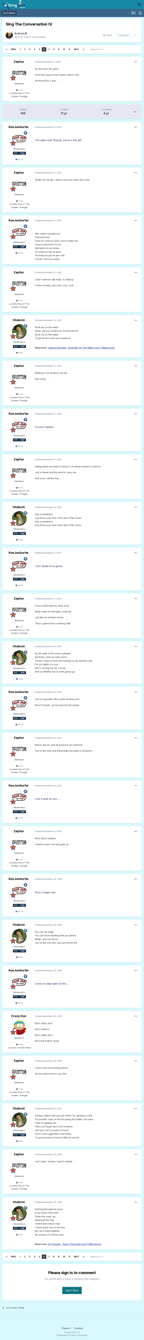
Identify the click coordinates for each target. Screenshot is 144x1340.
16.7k (19, 159)
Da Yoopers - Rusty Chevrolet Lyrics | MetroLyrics (74, 1244)
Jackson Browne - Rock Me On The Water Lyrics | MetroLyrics (81, 347)
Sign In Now (72, 1290)
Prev (13, 49)
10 (64, 49)
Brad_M (22, 33)
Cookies (78, 1328)
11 (69, 49)
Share (107, 35)
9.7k (19, 90)
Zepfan (19, 61)
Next (76, 49)
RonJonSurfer (19, 127)
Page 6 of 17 (97, 49)
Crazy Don (18, 1016)
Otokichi (19, 320)
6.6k (19, 1044)
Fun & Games (39, 37)
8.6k (19, 352)
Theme (66, 1328)
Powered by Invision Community (72, 1335)
